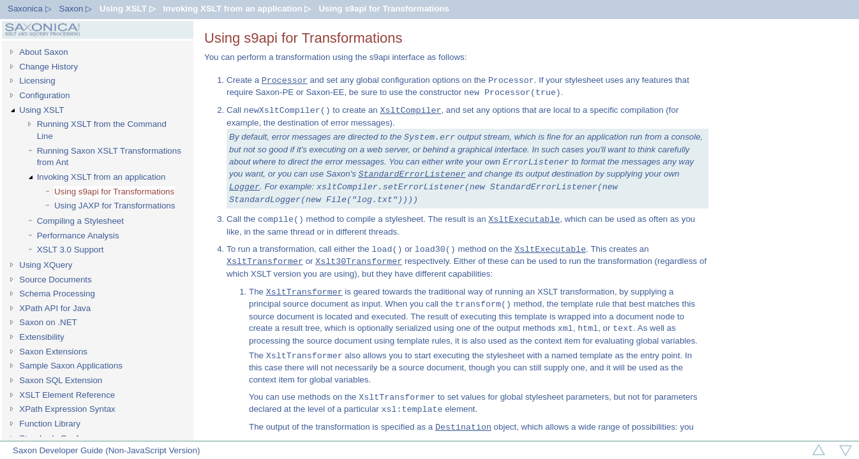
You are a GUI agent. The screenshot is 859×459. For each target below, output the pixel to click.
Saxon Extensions (53, 351)
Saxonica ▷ (30, 8)
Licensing (37, 80)
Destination (463, 427)
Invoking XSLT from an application (101, 177)
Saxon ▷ (76, 8)
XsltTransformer (265, 261)
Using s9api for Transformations (383, 8)
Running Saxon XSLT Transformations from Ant (109, 157)
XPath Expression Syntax (67, 409)
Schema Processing (57, 293)
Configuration (44, 95)
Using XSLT (41, 110)
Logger (244, 187)
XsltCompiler (410, 110)
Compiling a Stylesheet (80, 221)
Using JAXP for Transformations (114, 205)
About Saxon (43, 52)
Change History (48, 66)
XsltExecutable (524, 219)
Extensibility (41, 337)
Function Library (49, 423)
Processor (285, 80)
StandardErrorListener (412, 174)
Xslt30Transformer (358, 261)
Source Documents (55, 279)
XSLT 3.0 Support (70, 249)
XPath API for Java (55, 308)
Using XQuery (45, 265)
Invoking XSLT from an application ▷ (237, 8)
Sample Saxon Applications (71, 365)
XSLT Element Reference (67, 395)
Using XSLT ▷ (128, 8)
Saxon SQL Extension (60, 380)
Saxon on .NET (48, 322)
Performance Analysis (78, 235)
